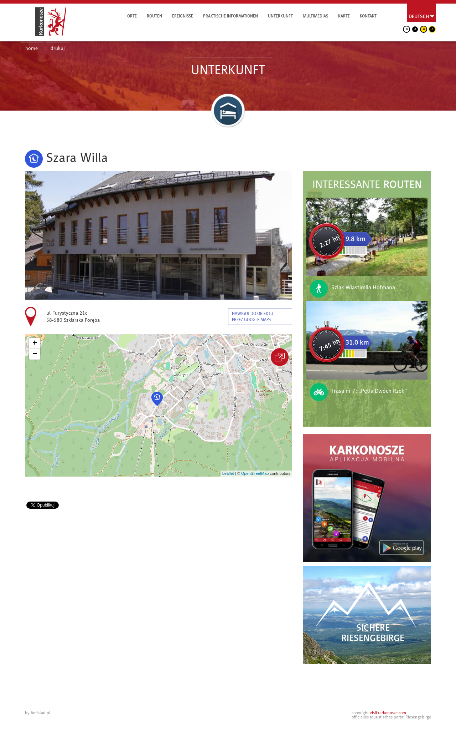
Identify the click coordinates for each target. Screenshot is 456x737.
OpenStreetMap (255, 473)
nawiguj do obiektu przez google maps (252, 316)
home (31, 48)
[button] (157, 399)
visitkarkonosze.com (388, 712)
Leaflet (228, 473)
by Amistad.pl (37, 712)
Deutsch (419, 16)
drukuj (58, 48)
